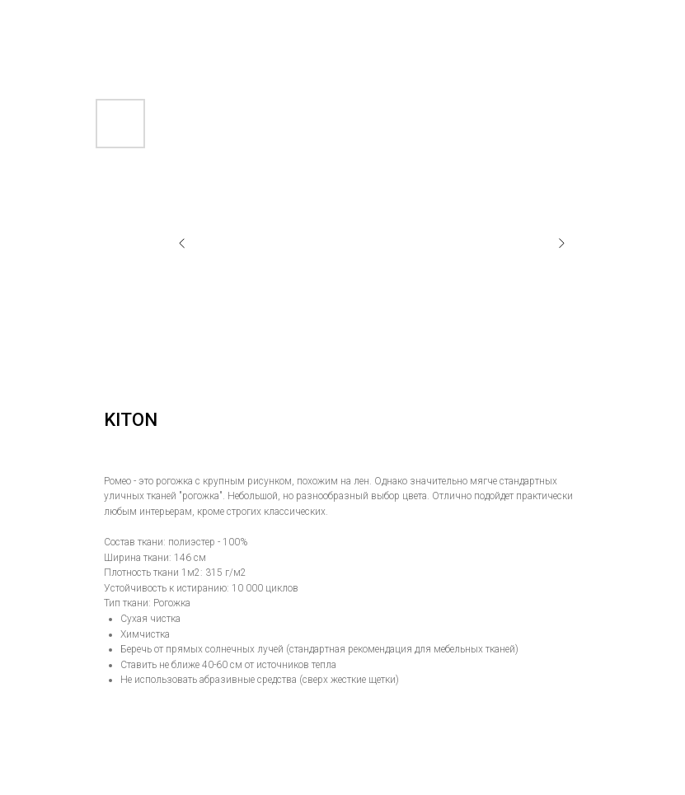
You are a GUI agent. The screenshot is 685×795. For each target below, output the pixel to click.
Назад (44, 24)
